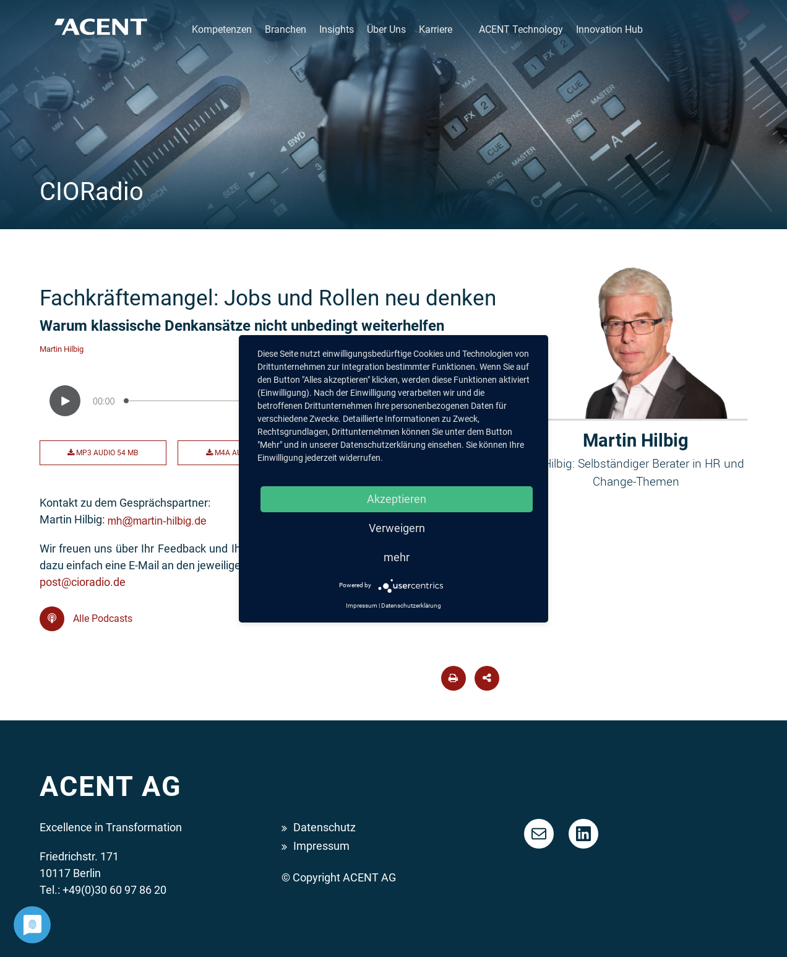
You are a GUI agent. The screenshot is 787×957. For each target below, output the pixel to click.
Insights (336, 29)
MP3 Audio (102, 452)
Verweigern (397, 528)
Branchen (285, 29)
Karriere (435, 29)
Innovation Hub (609, 29)
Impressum (321, 845)
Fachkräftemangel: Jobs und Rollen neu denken (268, 298)
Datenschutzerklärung (411, 605)
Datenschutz (324, 827)
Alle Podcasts (86, 618)
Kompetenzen (222, 29)
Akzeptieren (396, 498)
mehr (397, 557)
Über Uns (386, 29)
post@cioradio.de (83, 581)
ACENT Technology (521, 29)
